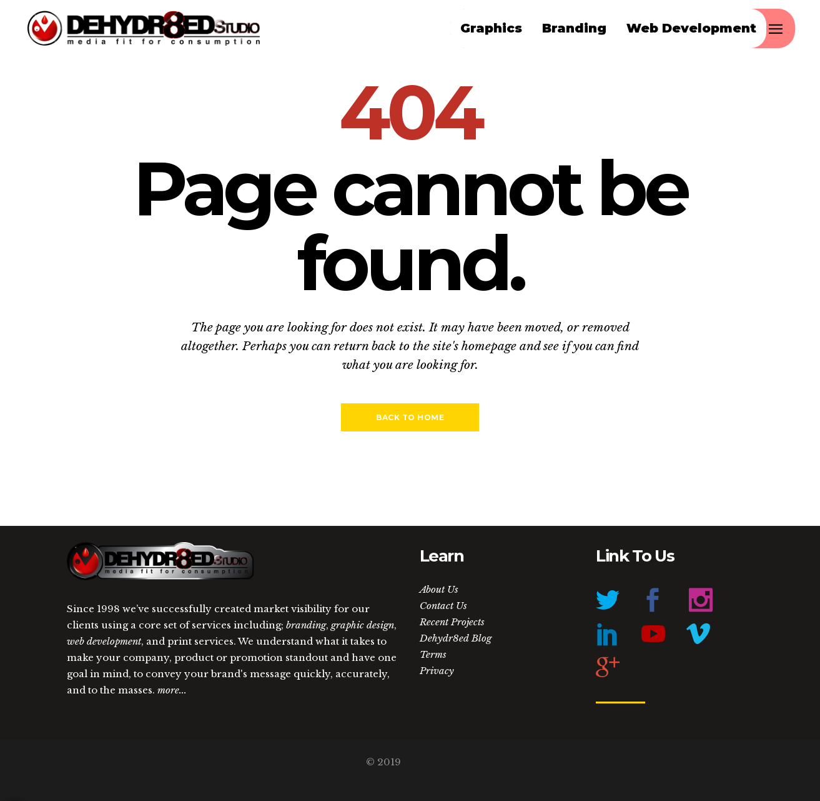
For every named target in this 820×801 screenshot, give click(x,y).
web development (104, 641)
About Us (439, 589)
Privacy (437, 671)
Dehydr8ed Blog (456, 638)
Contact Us (443, 606)
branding (306, 625)
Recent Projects (452, 622)
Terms (433, 654)
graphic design (362, 625)
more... (172, 690)
